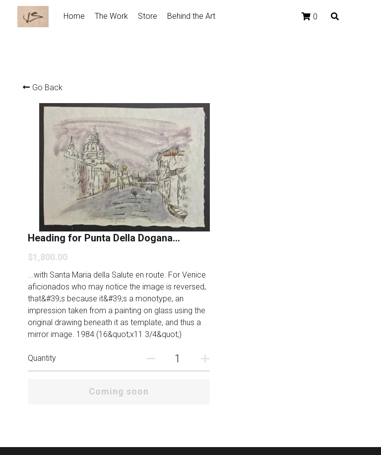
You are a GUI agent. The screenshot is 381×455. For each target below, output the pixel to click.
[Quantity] (283, 276)
